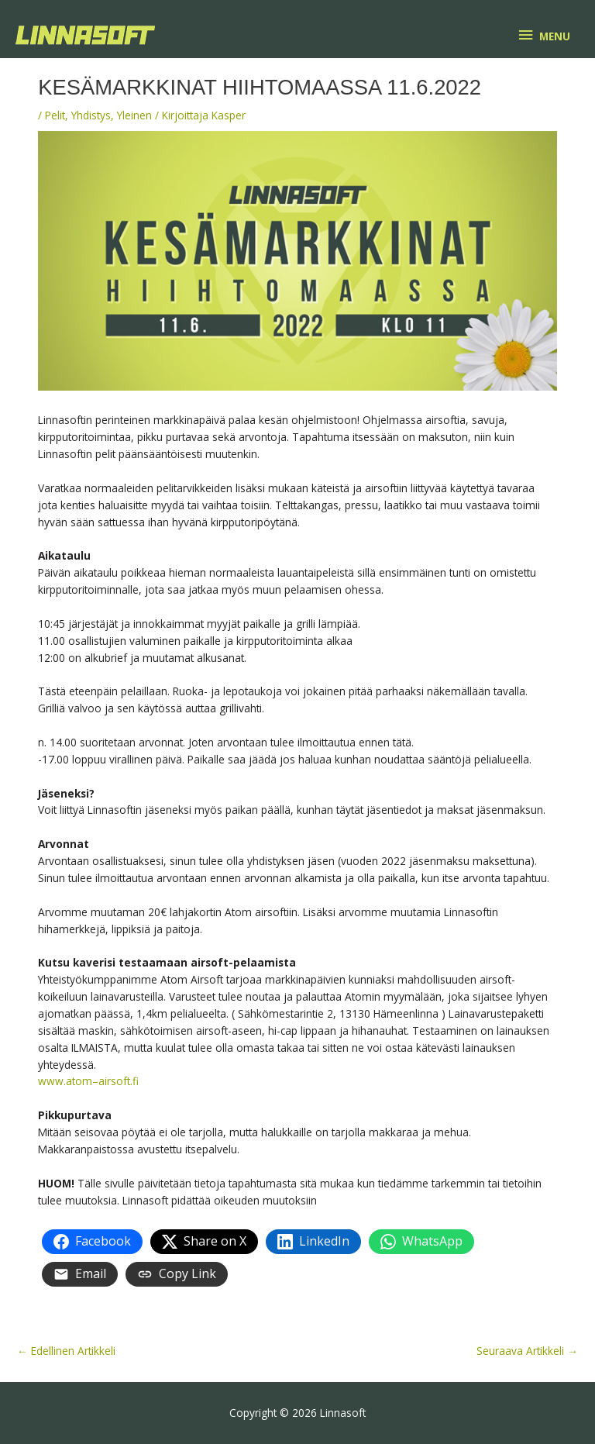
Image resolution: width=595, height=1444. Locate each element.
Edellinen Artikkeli (66, 1350)
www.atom (65, 1081)
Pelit (55, 115)
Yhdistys (91, 115)
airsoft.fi (118, 1081)
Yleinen (134, 115)
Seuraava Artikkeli (527, 1350)
